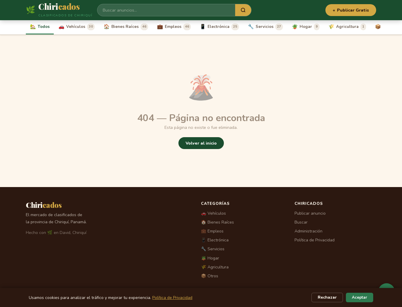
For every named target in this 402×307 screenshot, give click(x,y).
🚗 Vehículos (213, 213)
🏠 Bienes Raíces (217, 222)
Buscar (301, 222)
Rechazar (327, 297)
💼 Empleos (212, 231)
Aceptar (359, 297)
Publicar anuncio (310, 213)
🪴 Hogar (210, 258)
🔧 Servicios (212, 249)
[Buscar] (166, 10)
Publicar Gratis (351, 10)
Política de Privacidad (315, 240)
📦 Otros (209, 276)
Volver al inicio (201, 143)
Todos (40, 27)
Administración (308, 231)
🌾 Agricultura (215, 267)
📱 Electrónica (215, 240)
